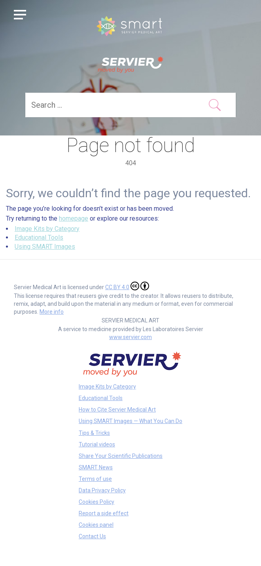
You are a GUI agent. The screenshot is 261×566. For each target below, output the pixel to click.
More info (52, 312)
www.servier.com (130, 337)
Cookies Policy (96, 502)
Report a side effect (104, 513)
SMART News (96, 467)
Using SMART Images (45, 246)
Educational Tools (39, 237)
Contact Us (92, 536)
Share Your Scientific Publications (121, 456)
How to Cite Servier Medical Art (117, 409)
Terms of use (95, 479)
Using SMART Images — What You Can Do (130, 421)
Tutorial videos (97, 444)
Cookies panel (96, 525)
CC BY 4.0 (127, 286)
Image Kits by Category (47, 228)
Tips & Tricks (94, 433)
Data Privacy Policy (102, 490)
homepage (73, 218)
